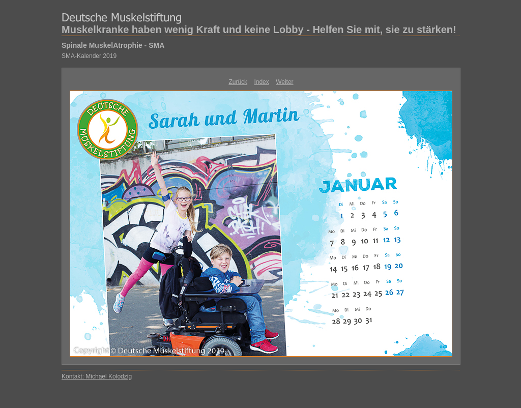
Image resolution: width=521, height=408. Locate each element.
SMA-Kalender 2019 (89, 56)
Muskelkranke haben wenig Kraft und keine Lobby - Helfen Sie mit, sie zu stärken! (259, 29)
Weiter (284, 81)
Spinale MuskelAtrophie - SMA (113, 45)
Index (261, 81)
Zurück (237, 81)
